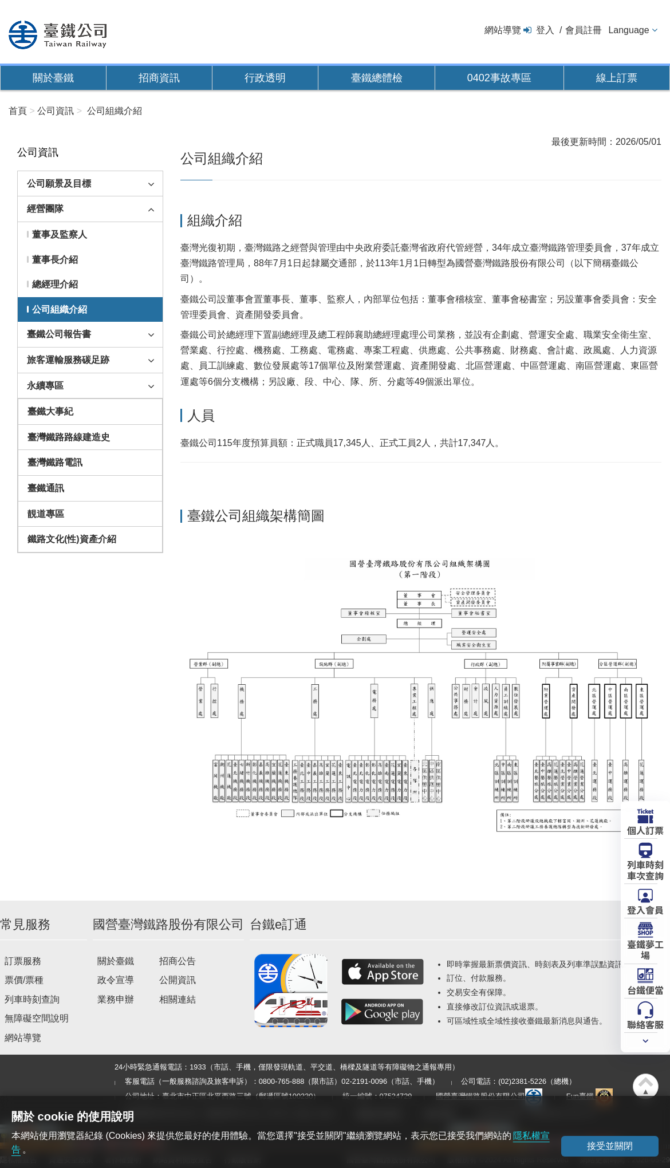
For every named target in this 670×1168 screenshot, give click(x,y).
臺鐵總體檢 (377, 78)
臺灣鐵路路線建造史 (68, 437)
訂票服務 (23, 961)
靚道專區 (45, 514)
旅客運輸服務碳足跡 (68, 360)
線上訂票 (616, 78)
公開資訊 (177, 980)
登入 (545, 30)
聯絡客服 (645, 1023)
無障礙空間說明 (37, 1018)
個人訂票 (645, 829)
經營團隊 (45, 209)
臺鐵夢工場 (645, 949)
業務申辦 (115, 999)
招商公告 (177, 961)
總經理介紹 (55, 284)
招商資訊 (159, 78)
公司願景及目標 (59, 183)
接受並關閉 (610, 1146)
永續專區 (45, 385)
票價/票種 (24, 980)
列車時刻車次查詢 (645, 869)
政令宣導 (115, 980)
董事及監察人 (59, 234)
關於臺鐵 (53, 78)
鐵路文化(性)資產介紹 (71, 539)
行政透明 (265, 78)
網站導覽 (502, 30)
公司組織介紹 (59, 309)
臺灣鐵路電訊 (54, 462)
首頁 (18, 111)
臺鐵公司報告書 (59, 334)
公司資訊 (55, 111)
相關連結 (177, 999)
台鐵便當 (645, 989)
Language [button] (628, 30)
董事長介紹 (55, 260)
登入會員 (645, 909)
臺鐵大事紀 (50, 411)
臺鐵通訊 (45, 488)
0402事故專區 (499, 78)
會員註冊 (583, 30)
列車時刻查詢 (32, 999)
